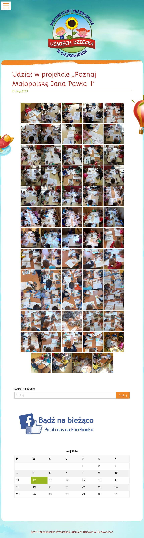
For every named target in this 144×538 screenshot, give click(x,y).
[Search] (65, 395)
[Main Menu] (6, 6)
